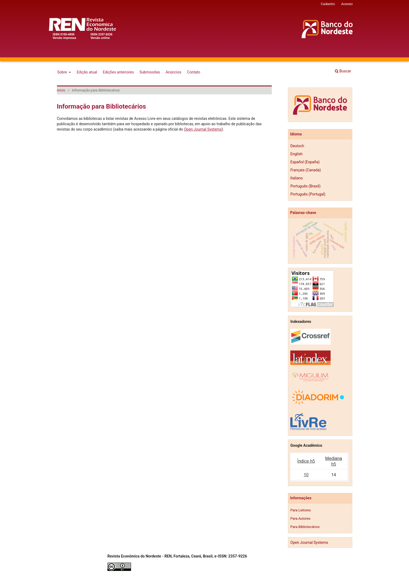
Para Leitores (300, 510)
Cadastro (328, 4)
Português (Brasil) (305, 186)
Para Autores (300, 518)
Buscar (343, 71)
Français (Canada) (305, 170)
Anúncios (173, 72)
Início (61, 90)
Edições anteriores (118, 72)
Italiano (296, 178)
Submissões (149, 72)
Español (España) (305, 162)
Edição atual (87, 72)
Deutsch (297, 146)
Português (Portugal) (307, 194)
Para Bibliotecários (305, 527)
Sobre (62, 72)
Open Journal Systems (203, 129)
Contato (193, 72)
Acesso (347, 4)
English (296, 154)
